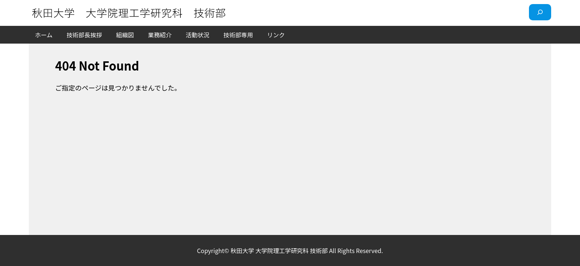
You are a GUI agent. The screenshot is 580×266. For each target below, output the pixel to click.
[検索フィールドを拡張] (540, 12)
